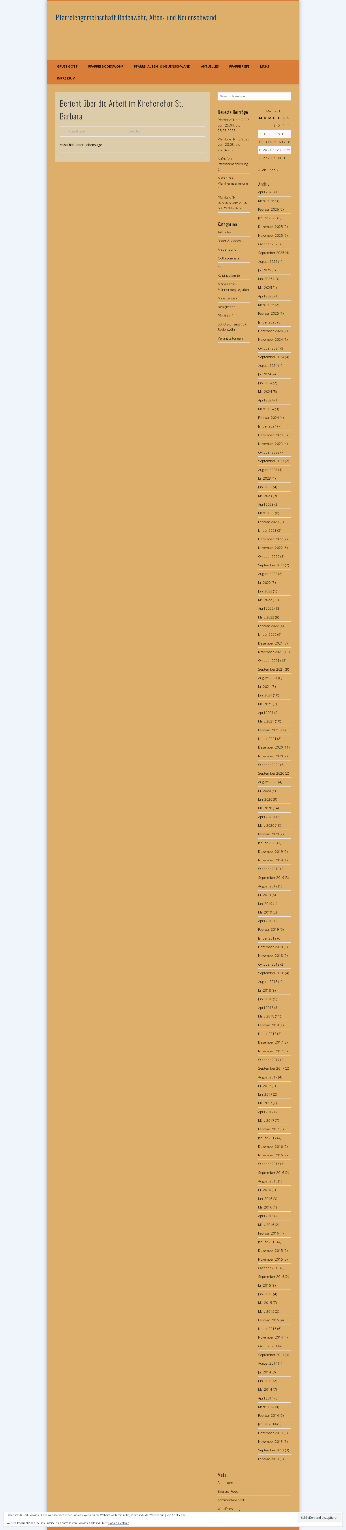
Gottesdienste (229, 258)
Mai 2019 (265, 912)
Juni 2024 (265, 383)
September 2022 (271, 565)
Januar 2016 (267, 1242)
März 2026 (266, 201)
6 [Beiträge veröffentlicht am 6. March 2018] (265, 134)
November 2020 (270, 756)
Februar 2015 (268, 1320)
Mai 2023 (265, 496)
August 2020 (267, 782)
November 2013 (270, 1441)
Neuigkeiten (226, 306)
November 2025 (270, 235)
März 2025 (266, 305)
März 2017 (266, 1120)
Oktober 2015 (269, 1268)
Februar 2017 (268, 1129)
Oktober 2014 (269, 1346)
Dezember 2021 (270, 643)
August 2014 (267, 1363)
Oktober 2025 (269, 244)
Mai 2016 (265, 1207)
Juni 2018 (265, 999)
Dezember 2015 (270, 1250)
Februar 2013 (268, 1459)
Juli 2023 (264, 478)
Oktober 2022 (269, 556)
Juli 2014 (264, 1372)
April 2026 (266, 192)
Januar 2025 (267, 322)
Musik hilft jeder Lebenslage (81, 144)
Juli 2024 (264, 374)
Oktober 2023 (269, 452)
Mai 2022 (265, 600)
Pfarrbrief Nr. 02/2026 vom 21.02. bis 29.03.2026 (233, 202)
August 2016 (267, 1181)
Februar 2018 (268, 1025)
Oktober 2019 (269, 868)
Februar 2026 (268, 209)
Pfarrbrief (225, 315)
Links (264, 66)
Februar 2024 (268, 417)
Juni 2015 (265, 1294)
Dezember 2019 (270, 851)
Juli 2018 (264, 990)
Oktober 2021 (269, 660)
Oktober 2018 (269, 964)
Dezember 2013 (270, 1433)
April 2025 (266, 296)
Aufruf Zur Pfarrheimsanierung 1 (233, 183)
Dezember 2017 (270, 1042)
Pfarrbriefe (239, 66)
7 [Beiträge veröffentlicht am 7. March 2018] (270, 134)
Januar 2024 (267, 426)
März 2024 (266, 409)
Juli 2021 (264, 686)
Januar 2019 (267, 938)
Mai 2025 (265, 287)
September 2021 (271, 669)
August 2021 (267, 678)
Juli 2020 (264, 791)
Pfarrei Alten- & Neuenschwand (162, 66)
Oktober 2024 (269, 348)
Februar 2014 (268, 1415)
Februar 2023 (268, 522)
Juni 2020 (265, 799)
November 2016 (270, 1155)
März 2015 (266, 1311)
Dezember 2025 (270, 226)
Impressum (66, 78)
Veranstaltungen (230, 338)
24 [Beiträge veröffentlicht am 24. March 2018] (284, 150)
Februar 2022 (268, 626)
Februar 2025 (268, 313)
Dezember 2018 (270, 947)
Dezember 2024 (270, 331)
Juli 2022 (264, 582)
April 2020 (266, 817)
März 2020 (266, 825)
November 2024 (270, 339)
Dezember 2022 (270, 539)
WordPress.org (229, 1508)
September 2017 (271, 1068)
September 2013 (271, 1450)
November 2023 (270, 443)
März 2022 (266, 617)
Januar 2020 (267, 843)
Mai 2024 (265, 391)
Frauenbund (227, 249)
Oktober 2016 (269, 1163)
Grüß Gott (67, 66)
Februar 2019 (268, 929)
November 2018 (270, 955)
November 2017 (270, 1051)
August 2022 (267, 573)
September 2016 (271, 1172)
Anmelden (225, 1482)
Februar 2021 (268, 730)
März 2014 (266, 1407)
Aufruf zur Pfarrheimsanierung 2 (233, 164)
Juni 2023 (265, 487)
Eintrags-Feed (228, 1491)
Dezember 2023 (270, 435)
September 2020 (271, 773)
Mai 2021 (265, 704)
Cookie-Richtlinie (118, 1523)
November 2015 (270, 1259)
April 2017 (266, 1112)
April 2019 (266, 921)
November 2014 (270, 1337)
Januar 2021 (267, 738)
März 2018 (266, 1016)
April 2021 (266, 712)
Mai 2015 (265, 1302)
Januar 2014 (267, 1424)
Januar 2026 (267, 218)
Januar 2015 (267, 1328)
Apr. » (274, 170)
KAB (221, 267)
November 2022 (270, 547)
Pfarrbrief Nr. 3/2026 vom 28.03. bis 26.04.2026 (234, 144)
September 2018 (271, 973)
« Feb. (262, 170)
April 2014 (266, 1398)
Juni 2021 (265, 695)
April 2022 (266, 608)
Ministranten (227, 298)
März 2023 (266, 513)
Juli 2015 (264, 1285)
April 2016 (266, 1216)
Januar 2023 (267, 530)
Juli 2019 (264, 895)
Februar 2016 (268, 1233)
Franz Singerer (77, 131)
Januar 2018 (267, 1033)
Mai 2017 (265, 1103)
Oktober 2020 (269, 764)
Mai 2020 (265, 808)
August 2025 (267, 261)
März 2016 (266, 1224)
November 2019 (270, 860)
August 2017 (267, 1077)
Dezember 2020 (270, 747)
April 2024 (266, 400)
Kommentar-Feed (231, 1500)
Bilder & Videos (229, 240)
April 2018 (266, 1007)
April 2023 (266, 504)
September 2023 (271, 461)
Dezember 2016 (270, 1146)
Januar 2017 (267, 1138)
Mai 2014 (265, 1389)
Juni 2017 (265, 1094)
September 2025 (271, 252)
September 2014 (271, 1354)
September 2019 (271, 877)
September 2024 (271, 357)
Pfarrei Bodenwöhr (105, 66)
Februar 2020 (268, 834)
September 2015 (271, 1276)
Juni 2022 (265, 591)
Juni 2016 (265, 1198)
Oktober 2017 (269, 1059)
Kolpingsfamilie (229, 275)
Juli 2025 (264, 270)
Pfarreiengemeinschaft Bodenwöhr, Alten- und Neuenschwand (136, 17)
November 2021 (270, 652)
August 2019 (267, 886)
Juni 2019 (265, 903)
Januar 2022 (267, 634)
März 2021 (266, 721)
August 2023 (267, 469)
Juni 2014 (265, 1381)
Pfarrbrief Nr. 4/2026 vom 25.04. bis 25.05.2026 (234, 125)
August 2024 (267, 365)
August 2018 (267, 981)
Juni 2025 (265, 278)
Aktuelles (210, 66)
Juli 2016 (264, 1190)
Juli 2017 (264, 1086)
